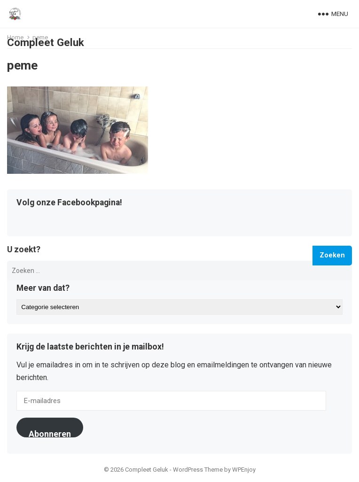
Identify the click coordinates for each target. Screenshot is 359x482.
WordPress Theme (198, 469)
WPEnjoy (244, 469)
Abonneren (50, 433)
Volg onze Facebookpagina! (69, 203)
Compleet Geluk (45, 42)
